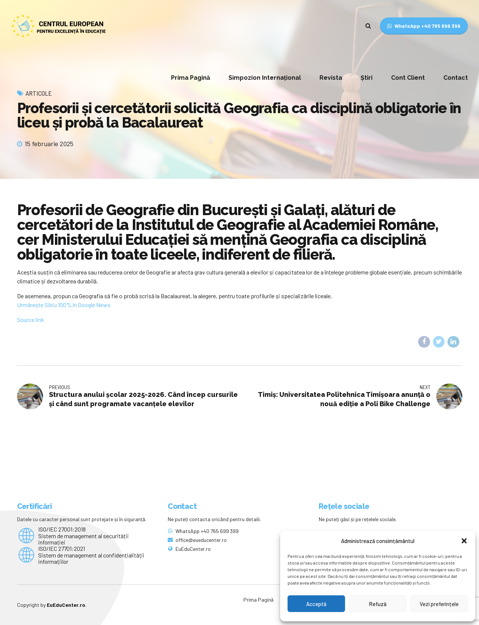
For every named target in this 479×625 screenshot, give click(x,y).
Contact (455, 77)
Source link (30, 319)
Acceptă (316, 604)
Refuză (378, 604)
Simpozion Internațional (265, 77)
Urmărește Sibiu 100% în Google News (64, 304)
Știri (367, 77)
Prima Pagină (190, 77)
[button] (464, 541)
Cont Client (408, 77)
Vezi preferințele (439, 604)
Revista (330, 77)
